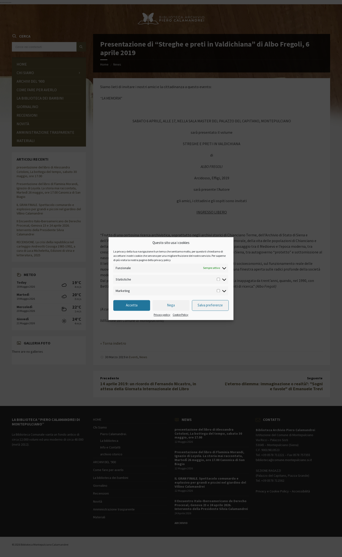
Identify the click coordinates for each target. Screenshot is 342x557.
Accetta (132, 305)
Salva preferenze (210, 305)
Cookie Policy (180, 314)
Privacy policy (162, 314)
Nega (171, 305)
